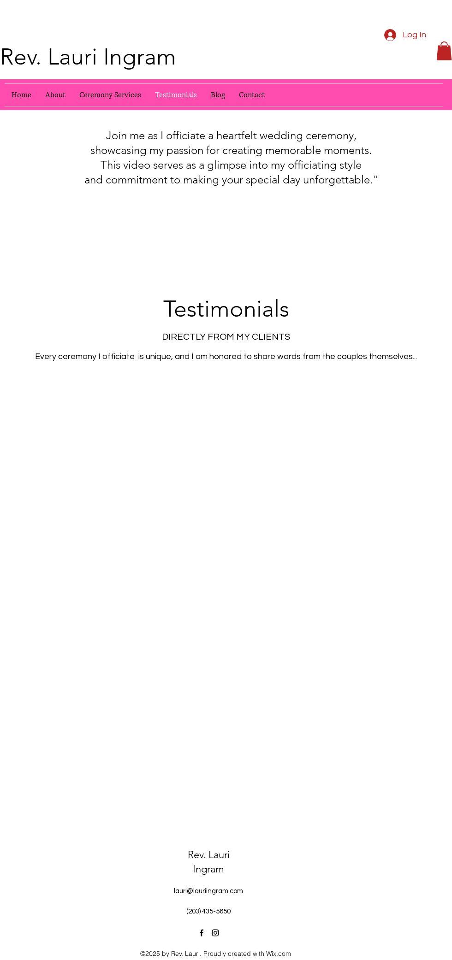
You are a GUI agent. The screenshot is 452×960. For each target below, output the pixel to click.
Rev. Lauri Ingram (88, 57)
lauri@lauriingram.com (208, 891)
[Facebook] (201, 932)
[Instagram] (215, 932)
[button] (444, 50)
